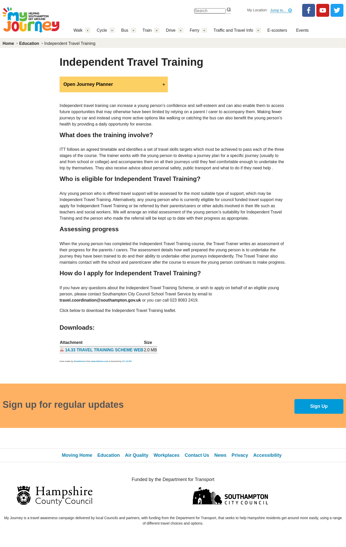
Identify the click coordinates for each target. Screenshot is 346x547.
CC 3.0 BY (127, 361)
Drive (170, 30)
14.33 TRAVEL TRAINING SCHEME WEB (104, 350)
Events (302, 30)
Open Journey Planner (88, 84)
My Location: (257, 10)
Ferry (194, 30)
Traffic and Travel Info (233, 30)
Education (29, 43)
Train (147, 30)
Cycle (102, 30)
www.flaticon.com (100, 361)
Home (8, 43)
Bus (124, 30)
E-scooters (277, 30)
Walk (78, 30)
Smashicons (79, 361)
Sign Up (319, 406)
